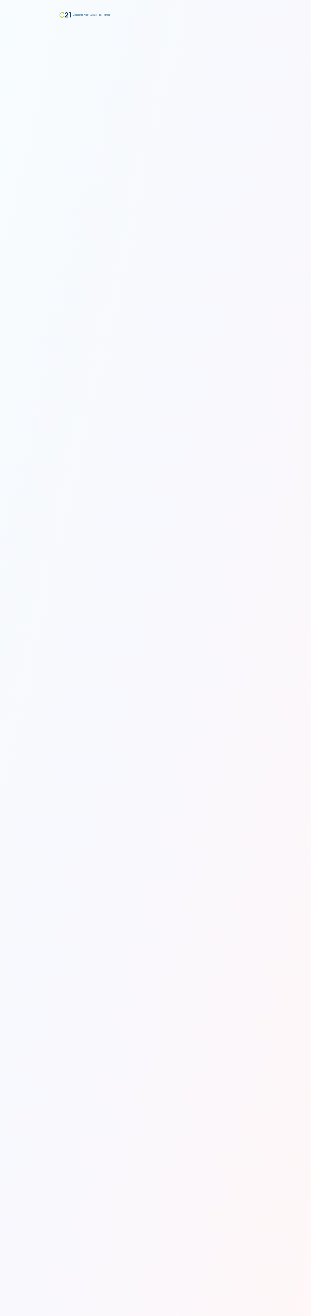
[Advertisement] (155, 43)
